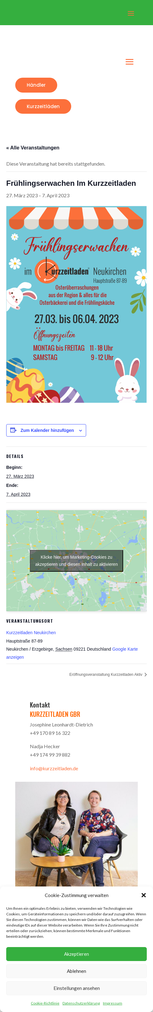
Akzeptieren (76, 954)
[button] (144, 895)
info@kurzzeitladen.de (54, 768)
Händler (36, 85)
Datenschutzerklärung (81, 1003)
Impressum (112, 1003)
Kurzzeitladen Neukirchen (31, 632)
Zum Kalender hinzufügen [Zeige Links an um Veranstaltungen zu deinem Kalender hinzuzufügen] (47, 430)
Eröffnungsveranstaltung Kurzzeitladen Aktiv (106, 674)
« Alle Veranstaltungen (32, 147)
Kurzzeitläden (43, 106)
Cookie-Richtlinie (45, 1003)
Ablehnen (76, 971)
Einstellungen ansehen (76, 988)
